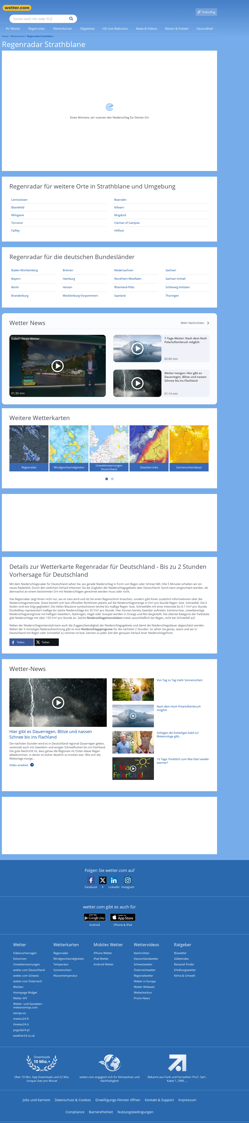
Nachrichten (141, 947)
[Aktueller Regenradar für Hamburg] (69, 274)
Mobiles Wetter (108, 939)
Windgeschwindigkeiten (68, 953)
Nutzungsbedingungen (135, 1106)
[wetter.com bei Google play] (95, 914)
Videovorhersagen (25, 947)
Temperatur (61, 959)
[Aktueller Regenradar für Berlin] (15, 282)
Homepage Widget (25, 987)
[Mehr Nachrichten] (195, 317)
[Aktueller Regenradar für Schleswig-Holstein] (178, 282)
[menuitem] (13, 23)
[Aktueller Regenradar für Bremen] (68, 265)
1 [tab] (107, 473)
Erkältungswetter (185, 964)
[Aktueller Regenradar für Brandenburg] (19, 291)
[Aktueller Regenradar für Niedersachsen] (123, 265)
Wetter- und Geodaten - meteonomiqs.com (28, 1000)
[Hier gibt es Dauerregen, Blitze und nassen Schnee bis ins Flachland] (55, 719)
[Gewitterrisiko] (149, 443)
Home (5, 30)
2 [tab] (112, 473)
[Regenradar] (28, 443)
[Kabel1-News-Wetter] (57, 360)
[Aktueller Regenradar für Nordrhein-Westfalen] (127, 274)
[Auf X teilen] (46, 637)
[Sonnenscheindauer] (189, 443)
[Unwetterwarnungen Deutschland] (109, 443)
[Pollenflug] (206, 8)
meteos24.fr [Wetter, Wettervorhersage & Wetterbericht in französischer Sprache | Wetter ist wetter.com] (21, 1013)
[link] (13, 23)
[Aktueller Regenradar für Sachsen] (171, 265)
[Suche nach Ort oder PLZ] (71, 8)
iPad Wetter (101, 953)
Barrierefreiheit (101, 1106)
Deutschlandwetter (146, 953)
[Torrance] (58, 217)
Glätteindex (181, 953)
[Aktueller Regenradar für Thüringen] (172, 291)
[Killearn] (161, 202)
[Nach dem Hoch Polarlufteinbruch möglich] (160, 712)
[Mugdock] (161, 210)
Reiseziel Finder (184, 959)
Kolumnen (19, 953)
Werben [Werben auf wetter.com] (18, 981)
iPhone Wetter (103, 947)
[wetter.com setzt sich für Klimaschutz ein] (109, 1066)
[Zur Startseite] (17, 8)
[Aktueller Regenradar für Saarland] (120, 291)
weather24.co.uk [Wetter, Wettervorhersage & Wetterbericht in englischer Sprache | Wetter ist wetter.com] (24, 1030)
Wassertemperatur (65, 970)
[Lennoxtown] (58, 194)
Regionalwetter (143, 970)
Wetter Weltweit (144, 981)
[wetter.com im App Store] (122, 914)
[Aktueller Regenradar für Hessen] (67, 282)
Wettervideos (146, 939)
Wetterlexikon (143, 987)
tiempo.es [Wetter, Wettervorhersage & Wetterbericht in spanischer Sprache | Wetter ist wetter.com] (19, 1007)
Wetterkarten (18, 30)
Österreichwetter (145, 964)
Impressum (187, 1094)
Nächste (206, 439)
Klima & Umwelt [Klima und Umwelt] (184, 970)
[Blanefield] (58, 202)
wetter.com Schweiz (26, 970)
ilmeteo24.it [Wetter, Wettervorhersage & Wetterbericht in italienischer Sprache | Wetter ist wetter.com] (21, 1019)
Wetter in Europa (145, 976)
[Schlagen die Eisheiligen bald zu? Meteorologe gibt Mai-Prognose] (160, 739)
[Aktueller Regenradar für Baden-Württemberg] (24, 265)
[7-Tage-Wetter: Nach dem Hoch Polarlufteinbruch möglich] (161, 343)
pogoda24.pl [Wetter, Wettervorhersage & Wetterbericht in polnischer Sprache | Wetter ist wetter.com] (21, 1024)
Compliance (75, 1106)
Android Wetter (104, 959)
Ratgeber (182, 939)
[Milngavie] (58, 210)
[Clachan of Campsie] (161, 217)
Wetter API (20, 993)
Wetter (19, 939)
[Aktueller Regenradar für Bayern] (15, 274)
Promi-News (142, 993)
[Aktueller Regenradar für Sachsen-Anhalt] (175, 274)
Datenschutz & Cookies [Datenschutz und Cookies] (73, 1094)
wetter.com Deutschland (29, 964)
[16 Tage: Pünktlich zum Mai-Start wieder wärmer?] (160, 765)
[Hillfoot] (161, 225)
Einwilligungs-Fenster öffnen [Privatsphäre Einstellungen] (117, 1094)
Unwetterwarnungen (26, 959)
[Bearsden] (161, 194)
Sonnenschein (62, 964)
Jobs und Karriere (36, 1094)
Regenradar (60, 947)
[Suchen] (100, 8)
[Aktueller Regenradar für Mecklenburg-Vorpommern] (80, 291)
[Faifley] (58, 225)
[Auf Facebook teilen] (21, 637)
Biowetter (180, 947)
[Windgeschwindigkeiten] (69, 443)
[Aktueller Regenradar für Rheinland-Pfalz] (124, 282)
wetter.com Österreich (27, 976)
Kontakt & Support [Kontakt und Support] (159, 1094)
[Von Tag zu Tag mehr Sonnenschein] (160, 686)
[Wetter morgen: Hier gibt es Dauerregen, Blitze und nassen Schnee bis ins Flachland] (161, 377)
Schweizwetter (143, 959)
